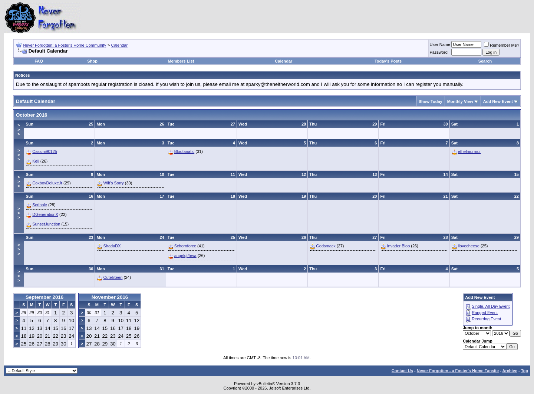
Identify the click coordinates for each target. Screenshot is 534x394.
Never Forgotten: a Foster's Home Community (64, 45)
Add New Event (498, 101)
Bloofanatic (184, 151)
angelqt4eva (185, 255)
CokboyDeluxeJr (47, 183)
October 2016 (31, 115)
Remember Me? (501, 45)
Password (439, 52)
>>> (18, 129)
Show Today (430, 101)
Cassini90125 (44, 151)
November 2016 (110, 297)
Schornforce (185, 246)
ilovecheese (468, 246)
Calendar (119, 45)
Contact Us (402, 370)
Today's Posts (388, 61)
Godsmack (326, 246)
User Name (440, 44)
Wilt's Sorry (113, 183)
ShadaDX (112, 246)
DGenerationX (45, 214)
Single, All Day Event (491, 306)
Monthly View (460, 101)
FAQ (38, 61)
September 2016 (44, 297)
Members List (181, 61)
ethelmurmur (469, 151)
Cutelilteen (112, 277)
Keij (35, 161)
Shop (92, 61)
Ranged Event (485, 312)
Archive (509, 370)
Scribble (39, 205)
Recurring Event (486, 319)
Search (485, 61)
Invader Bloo (398, 246)
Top (524, 370)
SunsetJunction (46, 224)
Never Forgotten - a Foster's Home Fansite (458, 370)
